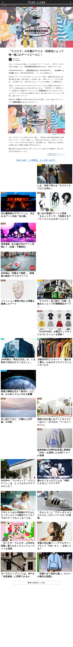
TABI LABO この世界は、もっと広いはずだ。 (36, 161)
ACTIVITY (39, 165)
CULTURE (3, 193)
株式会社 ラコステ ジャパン (59, 154)
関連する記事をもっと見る (36, 583)
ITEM (2, 339)
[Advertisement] (36, 617)
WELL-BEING (4, 371)
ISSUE (3, 460)
